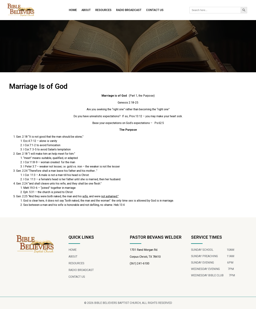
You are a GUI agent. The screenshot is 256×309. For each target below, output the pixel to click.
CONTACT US (155, 10)
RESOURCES (103, 10)
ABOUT (86, 10)
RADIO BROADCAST (128, 10)
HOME (73, 10)
